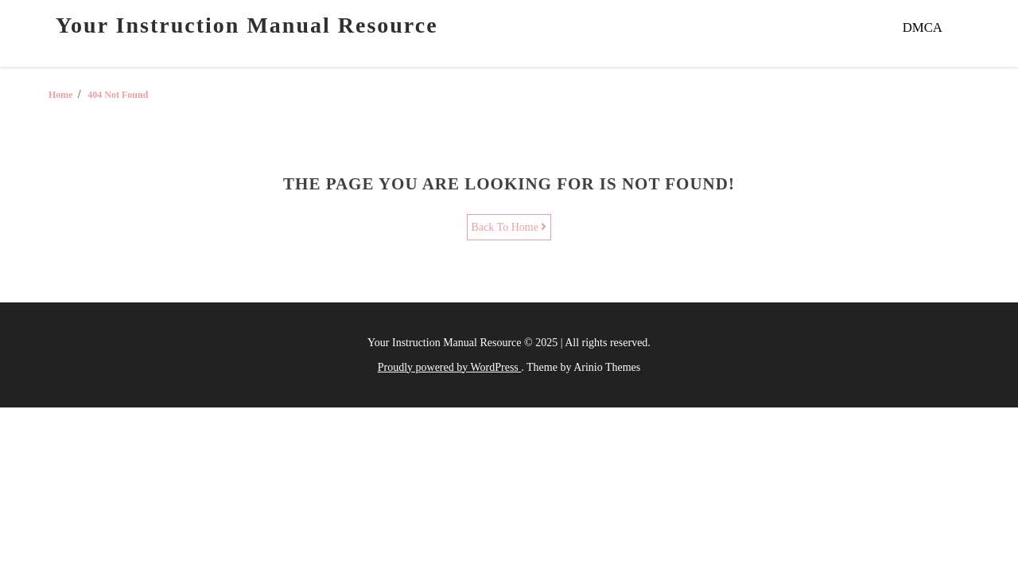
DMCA (922, 27)
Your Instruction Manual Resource (247, 25)
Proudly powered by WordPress (450, 367)
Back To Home (509, 227)
